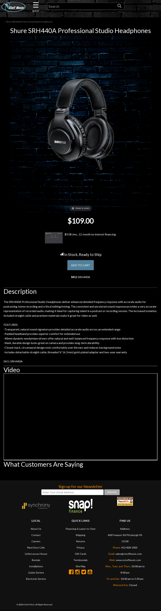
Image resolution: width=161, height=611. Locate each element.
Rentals (36, 560)
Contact (36, 535)
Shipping (80, 535)
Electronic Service (36, 578)
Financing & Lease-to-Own (80, 528)
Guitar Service (36, 572)
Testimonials (80, 560)
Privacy (81, 547)
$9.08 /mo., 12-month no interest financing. (80, 237)
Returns (80, 541)
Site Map (80, 566)
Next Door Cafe (36, 547)
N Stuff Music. (29, 604)
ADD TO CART (80, 265)
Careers (36, 541)
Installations (36, 566)
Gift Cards (80, 553)
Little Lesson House (36, 553)
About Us (36, 528)
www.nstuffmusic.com (128, 560)
